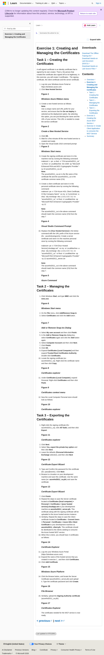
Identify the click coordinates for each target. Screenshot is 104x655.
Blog (33, 650)
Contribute (44, 650)
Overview (90, 80)
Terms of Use (90, 650)
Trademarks (6, 653)
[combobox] (17, 29)
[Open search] (92, 3)
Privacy (53, 650)
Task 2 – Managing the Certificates (94, 102)
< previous (43, 620)
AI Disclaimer (7, 650)
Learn (38, 25)
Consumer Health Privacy (70, 650)
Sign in (98, 3)
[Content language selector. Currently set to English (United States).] (14, 644)
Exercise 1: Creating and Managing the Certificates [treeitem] (15, 35)
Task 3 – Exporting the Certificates (94, 110)
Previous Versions (22, 650)
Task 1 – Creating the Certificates (93, 95)
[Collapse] (30, 23)
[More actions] (100, 25)
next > (58, 620)
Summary (90, 136)
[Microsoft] (4, 3)
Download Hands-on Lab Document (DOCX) (90, 61)
